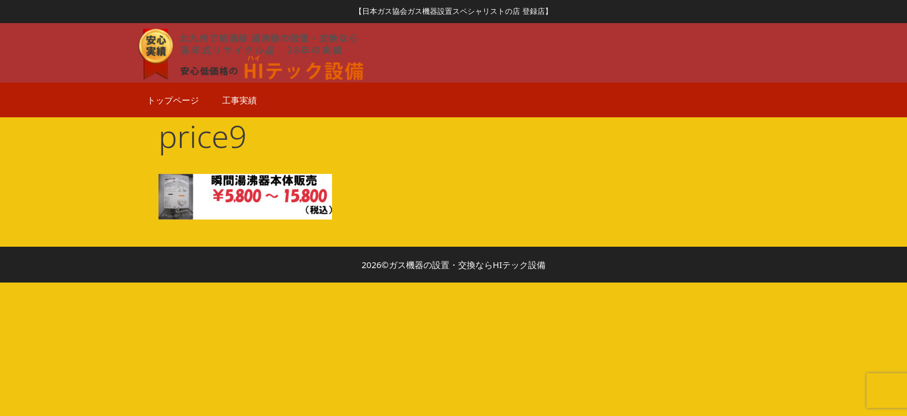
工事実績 (239, 100)
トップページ (173, 100)
